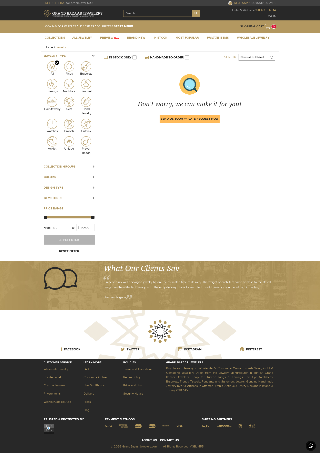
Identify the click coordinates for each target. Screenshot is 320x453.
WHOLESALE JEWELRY (253, 38)
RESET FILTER (69, 251)
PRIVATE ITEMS (218, 38)
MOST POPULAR (187, 38)
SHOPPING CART (252, 26)
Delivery (88, 394)
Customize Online (95, 377)
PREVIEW (109, 38)
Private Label (52, 377)
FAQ (86, 369)
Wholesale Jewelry (56, 369)
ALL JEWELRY (82, 38)
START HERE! (123, 26)
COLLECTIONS (55, 38)
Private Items (52, 394)
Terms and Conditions (137, 369)
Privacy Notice (132, 385)
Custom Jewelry (54, 385)
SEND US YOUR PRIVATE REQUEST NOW (190, 119)
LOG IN (271, 16)
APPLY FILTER (69, 240)
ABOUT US (149, 440)
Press (87, 402)
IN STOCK (160, 38)
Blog (86, 410)
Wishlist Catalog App (57, 402)
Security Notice (133, 394)
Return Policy (131, 377)
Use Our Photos (94, 385)
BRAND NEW (136, 38)
